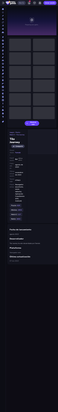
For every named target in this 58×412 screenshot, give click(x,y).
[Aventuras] (3, 40)
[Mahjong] (3, 96)
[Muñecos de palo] (3, 106)
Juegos (12, 132)
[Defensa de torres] (3, 70)
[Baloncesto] (3, 43)
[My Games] (34, 3)
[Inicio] (3, 9)
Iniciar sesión (50, 3)
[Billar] (3, 47)
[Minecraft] (3, 100)
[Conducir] (3, 63)
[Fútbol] (3, 90)
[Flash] (3, 87)
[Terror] (3, 113)
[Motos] (3, 103)
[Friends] (40, 3)
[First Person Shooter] (3, 83)
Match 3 (12, 135)
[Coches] (3, 60)
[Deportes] (3, 73)
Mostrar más (31, 123)
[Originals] (3, 25)
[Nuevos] (3, 15)
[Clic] (3, 57)
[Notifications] (29, 3)
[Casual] (3, 53)
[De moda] (3, 19)
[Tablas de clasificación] (3, 32)
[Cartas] (3, 50)
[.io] (3, 93)
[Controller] (3, 67)
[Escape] (3, 80)
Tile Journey (20, 135)
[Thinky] (3, 116)
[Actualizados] (3, 22)
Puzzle (18, 132)
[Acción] (3, 37)
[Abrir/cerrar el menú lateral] (3, 3)
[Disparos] (3, 77)
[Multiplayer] (3, 29)
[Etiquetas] (3, 121)
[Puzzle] (3, 110)
